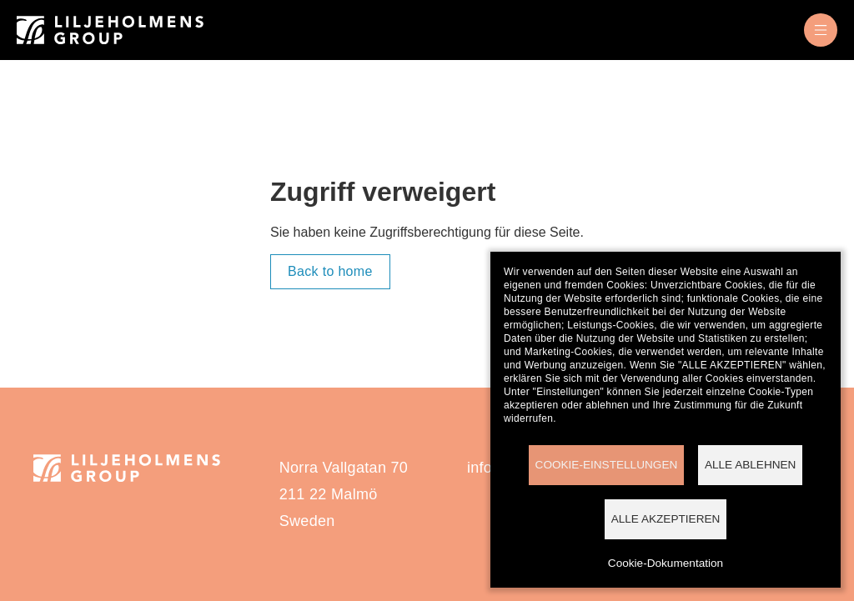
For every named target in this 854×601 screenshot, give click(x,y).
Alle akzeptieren (666, 519)
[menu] (820, 30)
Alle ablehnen (750, 464)
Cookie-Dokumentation (665, 563)
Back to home (330, 271)
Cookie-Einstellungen (606, 464)
